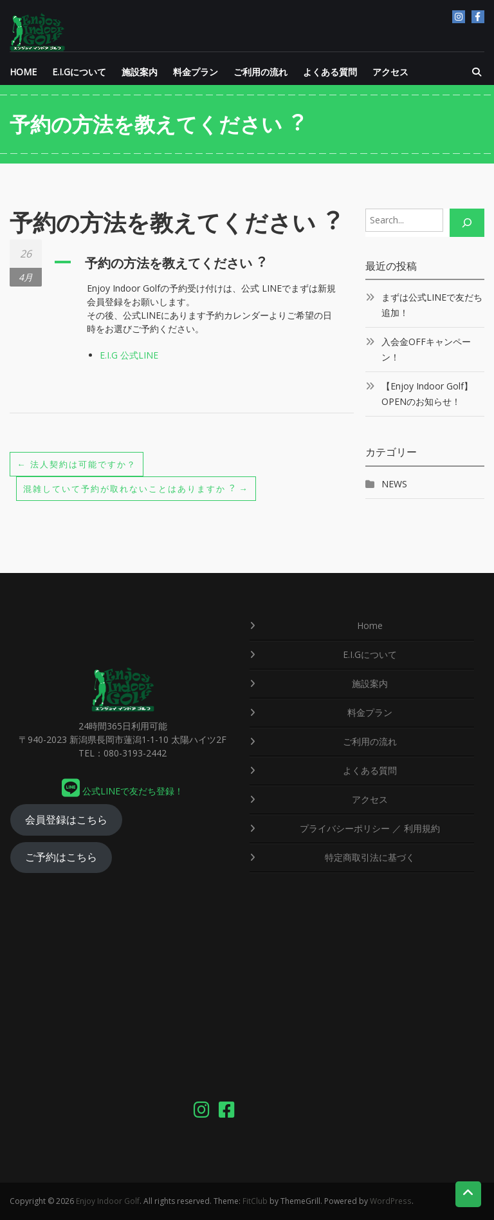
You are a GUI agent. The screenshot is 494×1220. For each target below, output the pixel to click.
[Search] (467, 223)
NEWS (394, 484)
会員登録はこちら (66, 819)
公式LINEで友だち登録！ (122, 791)
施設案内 (140, 72)
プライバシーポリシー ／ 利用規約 (370, 828)
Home (370, 625)
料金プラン (195, 72)
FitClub (255, 1201)
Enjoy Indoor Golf (108, 1201)
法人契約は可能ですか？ (80, 464)
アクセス (390, 72)
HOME (23, 72)
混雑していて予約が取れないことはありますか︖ (143, 488)
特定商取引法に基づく (370, 857)
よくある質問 (330, 72)
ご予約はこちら (61, 857)
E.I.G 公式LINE (129, 355)
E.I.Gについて (79, 72)
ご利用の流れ (260, 72)
